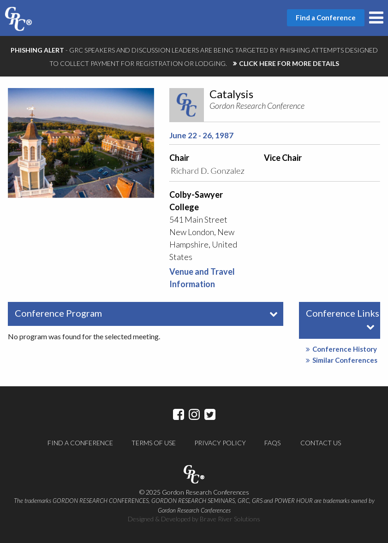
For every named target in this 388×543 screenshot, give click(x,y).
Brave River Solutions (230, 519)
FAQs (272, 443)
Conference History (341, 349)
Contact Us (320, 443)
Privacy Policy (220, 443)
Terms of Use (153, 443)
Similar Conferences (341, 360)
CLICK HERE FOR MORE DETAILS (289, 63)
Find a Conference (80, 443)
